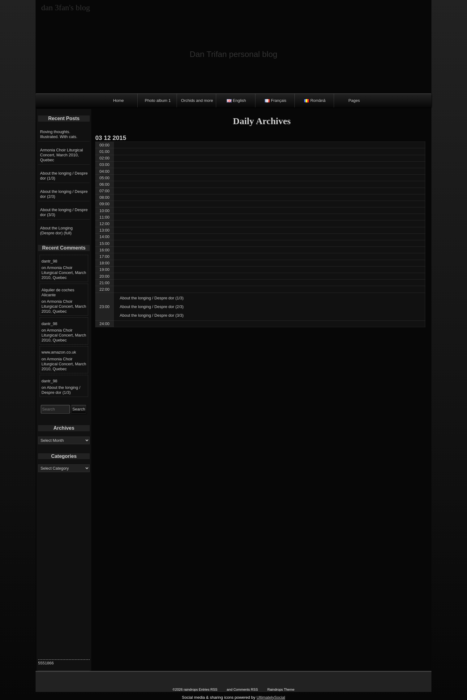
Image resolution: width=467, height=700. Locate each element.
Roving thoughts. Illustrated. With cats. (59, 134)
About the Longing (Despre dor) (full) (56, 230)
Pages (354, 100)
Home (118, 100)
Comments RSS (246, 689)
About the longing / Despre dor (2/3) (64, 194)
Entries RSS (208, 689)
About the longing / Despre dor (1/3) (64, 175)
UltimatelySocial (270, 697)
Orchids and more (197, 100)
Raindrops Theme (280, 689)
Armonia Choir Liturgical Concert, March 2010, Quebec (61, 155)
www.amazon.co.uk (58, 352)
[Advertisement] (64, 566)
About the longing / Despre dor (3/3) (64, 212)
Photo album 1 (158, 100)
